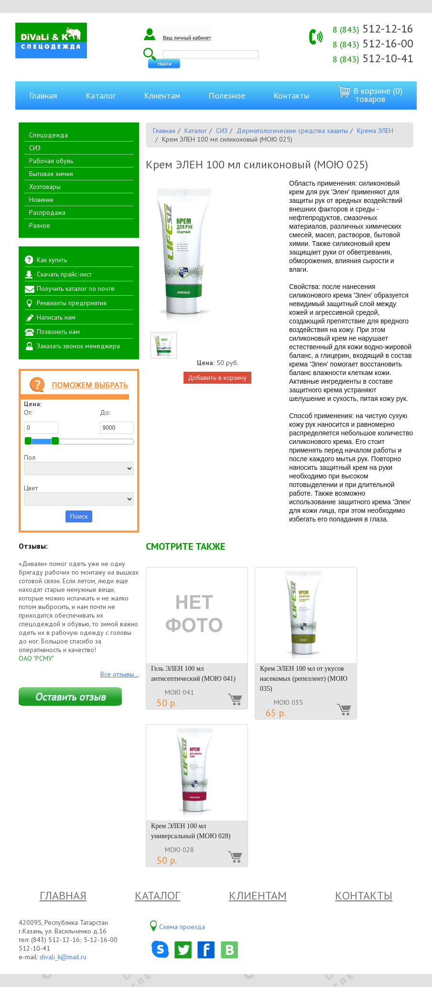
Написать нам (56, 317)
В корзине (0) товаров (370, 94)
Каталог (101, 95)
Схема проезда (182, 926)
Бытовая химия (51, 173)
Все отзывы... (119, 674)
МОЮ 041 (179, 692)
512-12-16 (373, 28)
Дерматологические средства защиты (292, 130)
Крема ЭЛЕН (375, 130)
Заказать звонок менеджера (78, 346)
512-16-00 (373, 43)
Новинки (41, 199)
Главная (43, 95)
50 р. (167, 703)
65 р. (276, 713)
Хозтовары (45, 186)
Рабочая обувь (51, 160)
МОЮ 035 (288, 702)
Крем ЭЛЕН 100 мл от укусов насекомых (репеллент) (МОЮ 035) (303, 678)
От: (41, 421)
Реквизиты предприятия (72, 303)
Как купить (52, 259)
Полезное (226, 95)
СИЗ (35, 148)
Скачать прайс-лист (64, 274)
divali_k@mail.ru (63, 957)
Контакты (291, 95)
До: (117, 421)
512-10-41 (373, 58)
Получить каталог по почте (76, 288)
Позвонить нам (58, 331)
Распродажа (47, 212)
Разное (39, 225)
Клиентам (162, 95)
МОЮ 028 (179, 849)
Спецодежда (48, 135)
